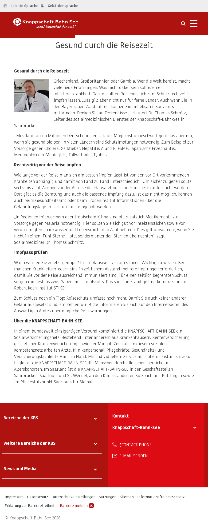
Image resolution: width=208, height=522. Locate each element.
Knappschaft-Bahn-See (136, 427)
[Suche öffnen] (183, 25)
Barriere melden (77, 505)
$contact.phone (135, 444)
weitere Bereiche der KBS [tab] (30, 443)
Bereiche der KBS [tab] (21, 417)
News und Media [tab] (20, 468)
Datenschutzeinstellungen (73, 496)
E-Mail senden (133, 455)
